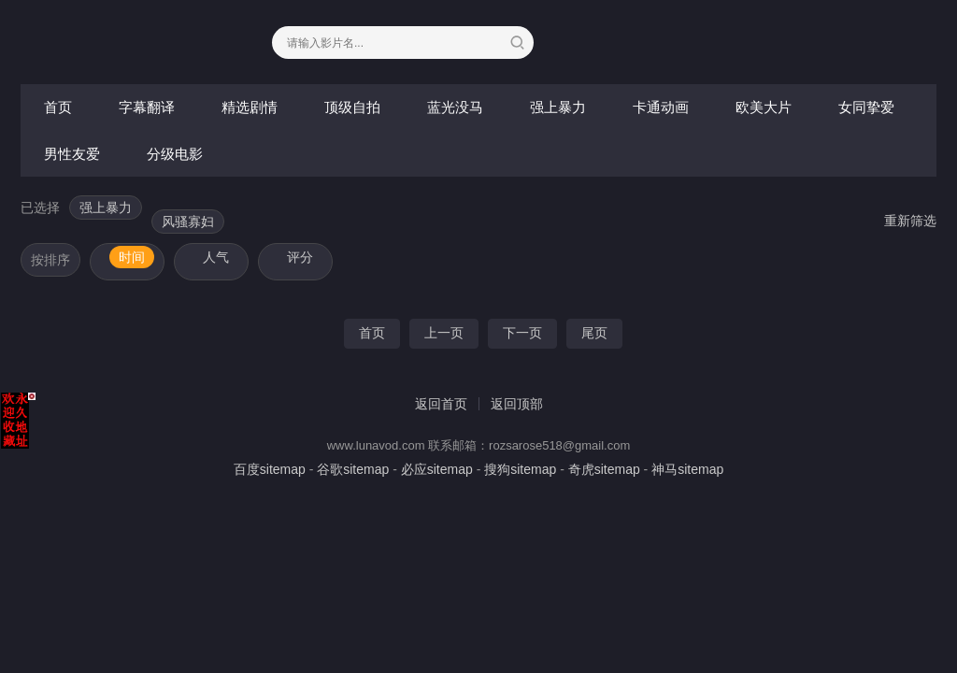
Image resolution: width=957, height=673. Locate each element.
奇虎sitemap (604, 469)
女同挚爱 (866, 107)
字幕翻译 (147, 107)
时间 (132, 257)
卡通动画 (661, 107)
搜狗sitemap (520, 469)
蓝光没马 (455, 107)
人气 (216, 257)
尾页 (594, 332)
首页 (58, 107)
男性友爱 (72, 154)
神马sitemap (687, 469)
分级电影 (175, 154)
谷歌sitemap (353, 469)
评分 (300, 257)
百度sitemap (270, 469)
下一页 (522, 332)
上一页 (444, 332)
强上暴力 (558, 107)
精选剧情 (249, 107)
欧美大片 (764, 107)
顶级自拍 (352, 107)
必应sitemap (437, 469)
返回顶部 (517, 403)
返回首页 (441, 403)
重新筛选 (910, 220)
